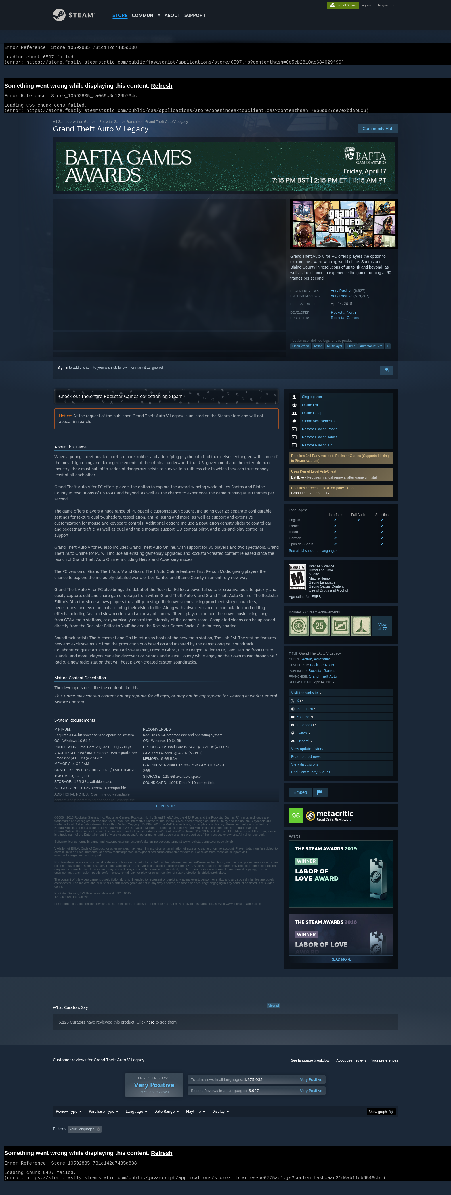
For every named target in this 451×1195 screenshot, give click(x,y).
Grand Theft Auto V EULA (310, 500)
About (172, 15)
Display (218, 1122)
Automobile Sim (371, 353)
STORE (120, 15)
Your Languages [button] (81, 1140)
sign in (366, 5)
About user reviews (351, 1067)
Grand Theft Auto (323, 683)
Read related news (306, 763)
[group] (225, 1140)
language (384, 5)
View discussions (304, 771)
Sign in (63, 374)
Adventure (322, 666)
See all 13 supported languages (313, 558)
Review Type (66, 1122)
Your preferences (384, 1067)
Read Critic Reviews (332, 826)
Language (134, 1122)
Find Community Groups (310, 779)
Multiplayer (334, 353)
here (150, 1029)
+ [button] (388, 353)
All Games (61, 128)
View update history (307, 756)
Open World (300, 353)
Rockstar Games (345, 324)
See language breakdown (311, 1067)
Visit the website (306, 699)
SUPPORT (195, 15)
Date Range (164, 1122)
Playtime (193, 1122)
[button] (341, 498)
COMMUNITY (146, 15)
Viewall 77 (382, 633)
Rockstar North (343, 319)
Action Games (84, 128)
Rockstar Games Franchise (120, 128)
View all (273, 1012)
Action (318, 353)
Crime (351, 353)
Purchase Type (101, 1122)
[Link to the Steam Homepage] (78, 19)
